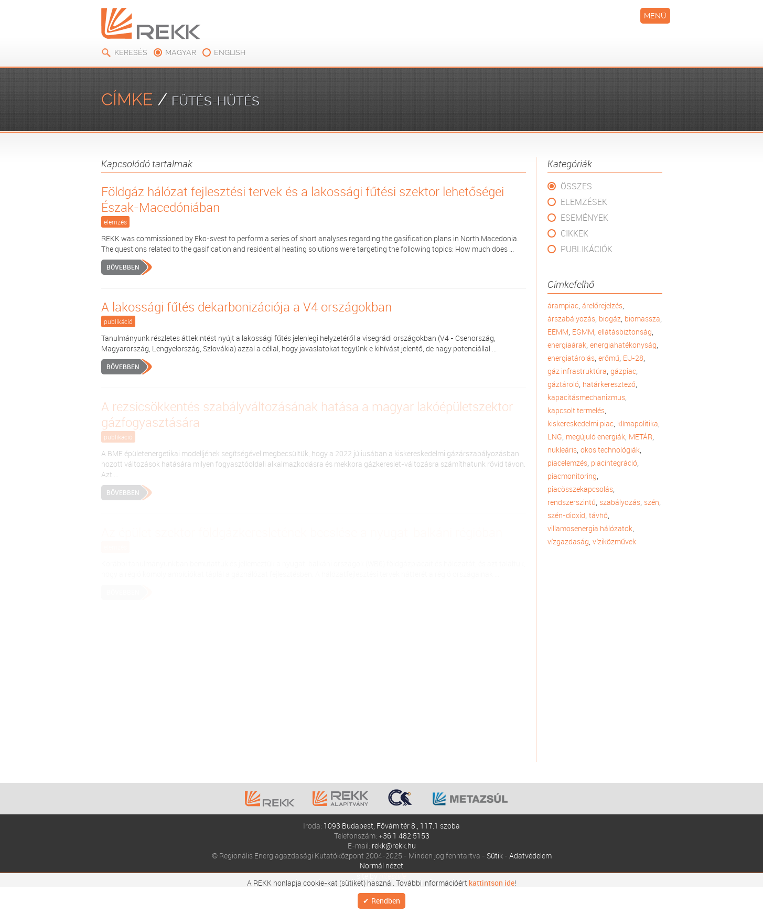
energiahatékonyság (623, 345)
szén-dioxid (566, 515)
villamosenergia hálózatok (589, 528)
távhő (598, 515)
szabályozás (619, 502)
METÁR (640, 437)
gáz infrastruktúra (577, 371)
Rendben (385, 900)
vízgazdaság (568, 541)
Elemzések (584, 202)
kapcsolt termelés (576, 410)
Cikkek (574, 233)
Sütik (495, 856)
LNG (554, 437)
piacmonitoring (572, 476)
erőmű (608, 358)
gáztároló (563, 384)
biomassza (642, 319)
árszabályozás (571, 319)
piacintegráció (614, 463)
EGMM (583, 332)
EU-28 (633, 358)
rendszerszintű (571, 502)
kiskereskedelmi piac (580, 423)
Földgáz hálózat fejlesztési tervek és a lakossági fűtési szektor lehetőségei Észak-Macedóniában (302, 199)
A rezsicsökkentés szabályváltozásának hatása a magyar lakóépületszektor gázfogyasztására (307, 414)
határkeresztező (609, 384)
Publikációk (586, 249)
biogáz (610, 319)
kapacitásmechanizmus (586, 397)
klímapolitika (637, 423)
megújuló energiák (595, 437)
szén (651, 502)
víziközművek (614, 541)
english (229, 52)
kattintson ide (491, 880)
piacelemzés (567, 463)
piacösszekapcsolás (580, 489)
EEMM (557, 332)
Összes (576, 186)
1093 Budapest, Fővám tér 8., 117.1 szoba (392, 826)
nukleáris (562, 450)
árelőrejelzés (602, 305)
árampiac (562, 305)
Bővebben (122, 267)
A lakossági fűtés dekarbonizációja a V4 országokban (246, 307)
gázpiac (623, 371)
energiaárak (566, 345)
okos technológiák (610, 450)
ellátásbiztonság (625, 332)
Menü (655, 16)
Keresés (130, 52)
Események (584, 217)
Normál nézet (381, 865)
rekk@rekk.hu (394, 846)
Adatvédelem (530, 856)
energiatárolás (571, 358)
